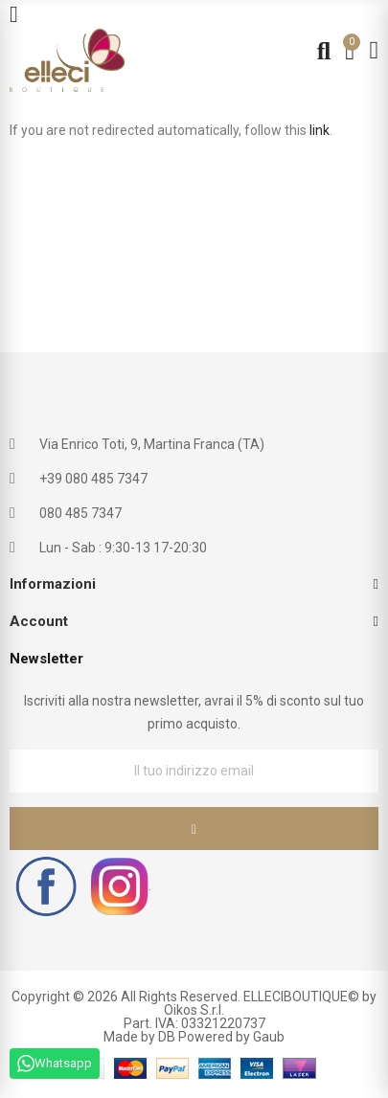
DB (166, 1036)
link (319, 130)
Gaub (269, 1036)
